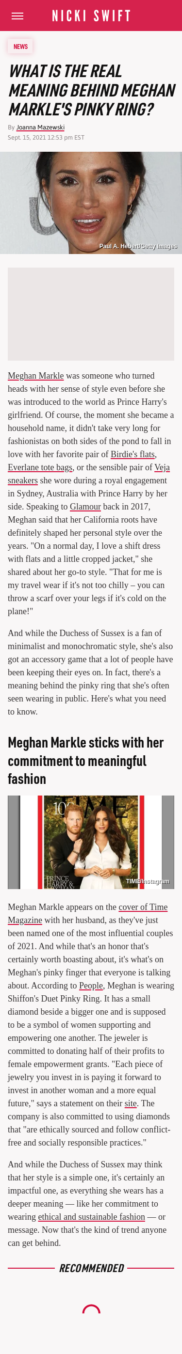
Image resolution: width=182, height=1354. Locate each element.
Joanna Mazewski (41, 127)
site (131, 1103)
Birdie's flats (133, 454)
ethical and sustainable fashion (91, 1217)
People (91, 985)
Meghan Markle (36, 376)
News (21, 46)
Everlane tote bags (40, 467)
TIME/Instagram (147, 881)
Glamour (85, 506)
